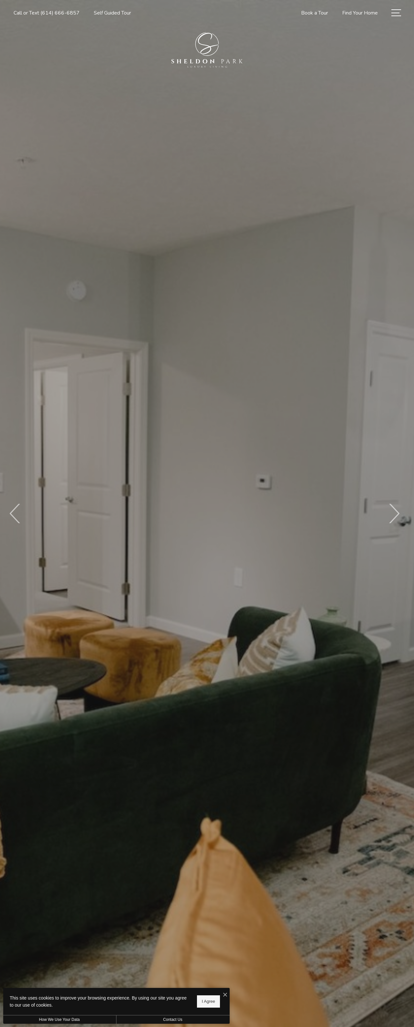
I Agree (208, 1001)
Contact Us (172, 1019)
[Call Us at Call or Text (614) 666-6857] (46, 13)
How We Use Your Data (59, 1019)
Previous (15, 513)
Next (393, 513)
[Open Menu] (396, 12)
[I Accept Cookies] (225, 995)
